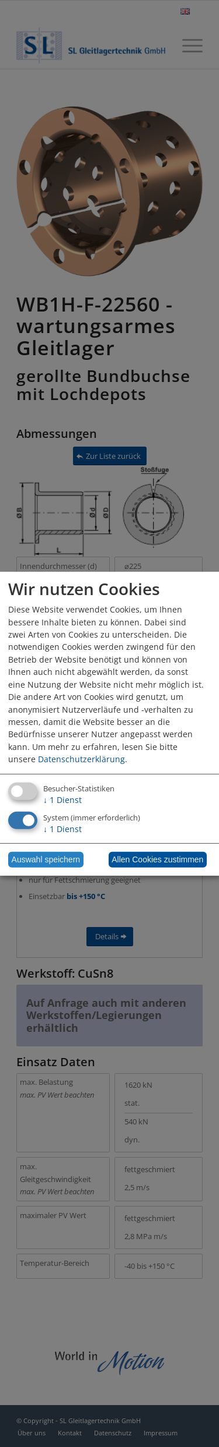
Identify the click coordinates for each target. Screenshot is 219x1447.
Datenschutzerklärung (81, 759)
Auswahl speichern (46, 859)
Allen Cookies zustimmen (157, 859)
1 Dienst (62, 799)
